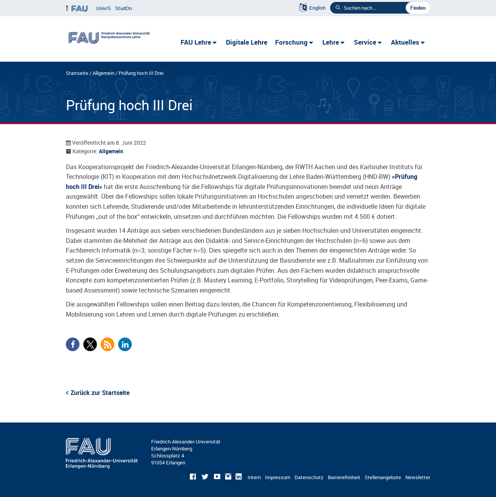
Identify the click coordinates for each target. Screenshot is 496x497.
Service (365, 42)
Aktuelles (405, 42)
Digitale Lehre (246, 42)
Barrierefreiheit (344, 477)
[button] (72, 344)
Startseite (77, 72)
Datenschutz (309, 477)
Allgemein (103, 72)
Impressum (277, 477)
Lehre (330, 42)
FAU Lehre (196, 42)
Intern (254, 477)
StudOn (123, 8)
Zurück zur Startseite (100, 392)
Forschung (291, 42)
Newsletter (417, 477)
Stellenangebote (383, 477)
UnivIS (103, 8)
